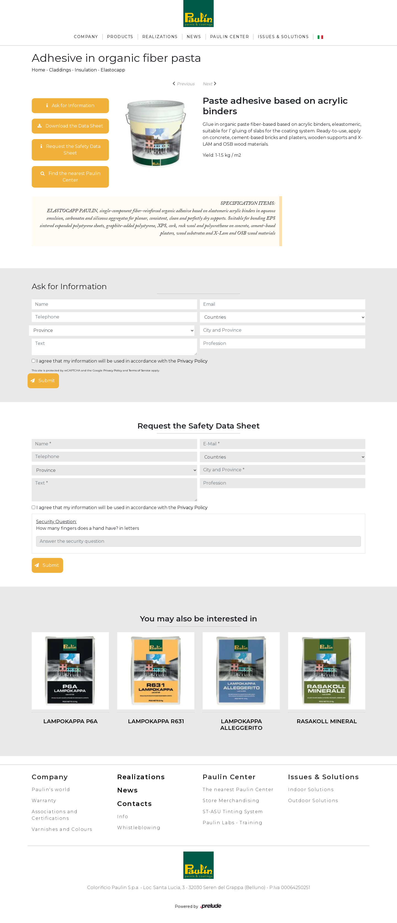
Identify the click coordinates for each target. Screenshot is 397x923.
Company (86, 36)
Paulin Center (229, 36)
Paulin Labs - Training (232, 822)
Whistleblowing (138, 827)
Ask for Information (70, 105)
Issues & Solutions (283, 36)
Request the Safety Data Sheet (70, 150)
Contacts (134, 804)
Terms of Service (140, 370)
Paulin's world (51, 789)
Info (122, 816)
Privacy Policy (192, 361)
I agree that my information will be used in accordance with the (120, 361)
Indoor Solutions (311, 789)
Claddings (60, 70)
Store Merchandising (231, 800)
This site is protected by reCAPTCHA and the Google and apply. (96, 370)
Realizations (160, 36)
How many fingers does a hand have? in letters (87, 528)
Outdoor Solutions (313, 800)
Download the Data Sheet (70, 126)
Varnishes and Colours (62, 829)
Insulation (86, 70)
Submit (42, 380)
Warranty (44, 800)
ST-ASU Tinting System (233, 811)
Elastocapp (113, 70)
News (194, 36)
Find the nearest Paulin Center (70, 177)
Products (120, 36)
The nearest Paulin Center (238, 789)
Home (38, 70)
